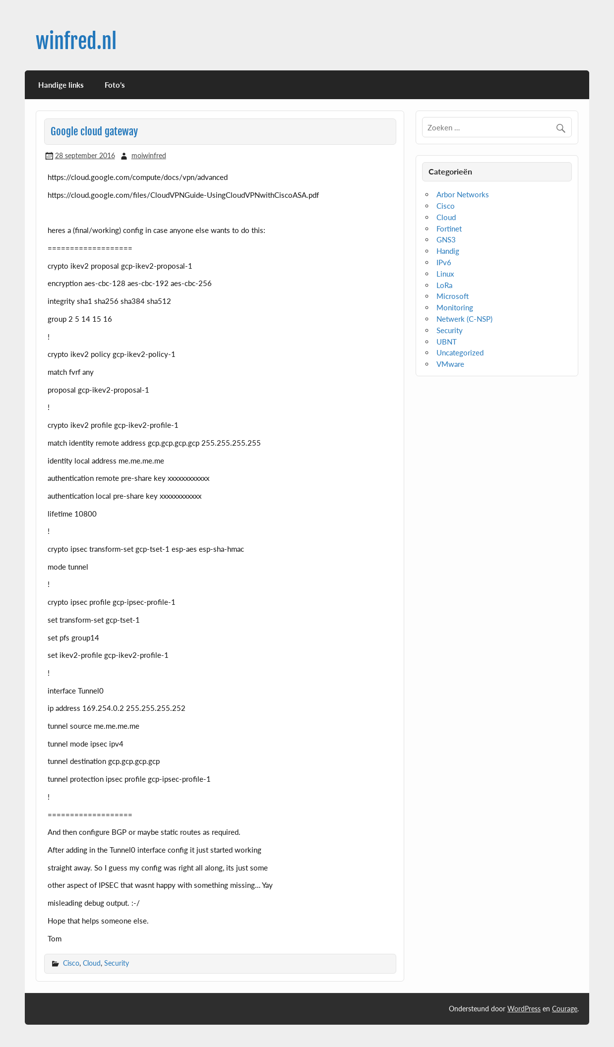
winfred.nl (76, 41)
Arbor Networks (462, 194)
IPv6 (443, 262)
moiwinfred (148, 155)
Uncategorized (460, 352)
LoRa (444, 285)
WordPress (524, 1008)
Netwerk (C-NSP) (464, 318)
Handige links (61, 84)
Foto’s (115, 84)
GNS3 (446, 239)
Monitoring (454, 307)
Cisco (71, 963)
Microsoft (452, 295)
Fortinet (449, 228)
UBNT (446, 341)
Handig (447, 250)
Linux (445, 273)
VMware (450, 363)
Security (116, 963)
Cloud (92, 963)
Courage (564, 1008)
